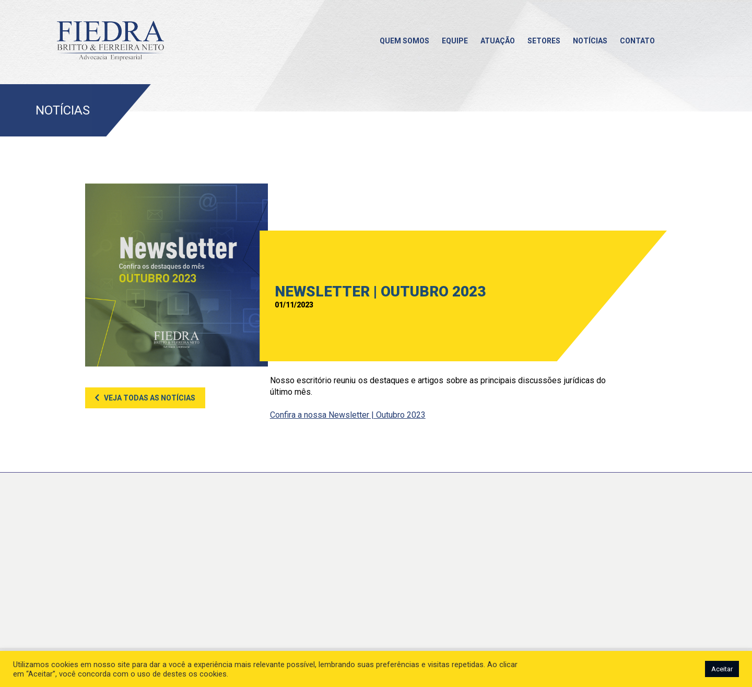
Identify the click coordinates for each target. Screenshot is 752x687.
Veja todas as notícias (149, 398)
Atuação (497, 41)
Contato (637, 41)
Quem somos (404, 41)
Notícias (590, 41)
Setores (543, 41)
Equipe (455, 41)
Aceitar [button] (722, 669)
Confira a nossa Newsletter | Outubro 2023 (348, 415)
